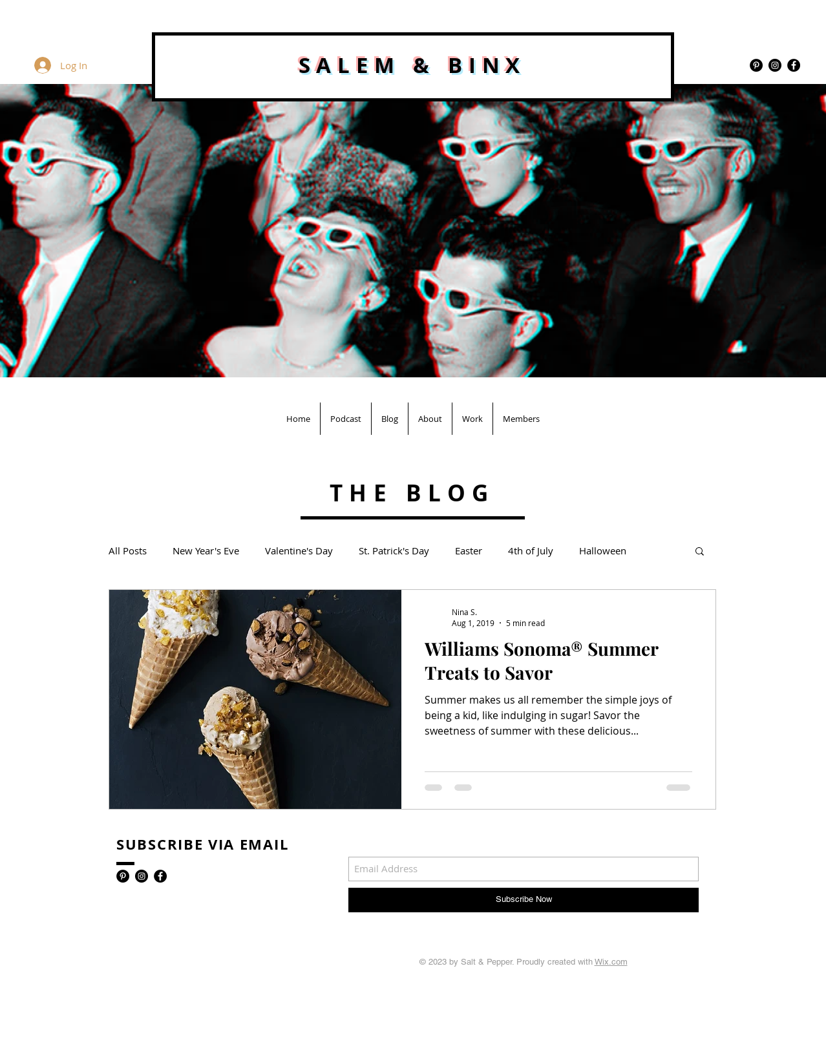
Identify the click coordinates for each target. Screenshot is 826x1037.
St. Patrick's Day (394, 550)
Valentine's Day (299, 550)
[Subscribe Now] (523, 900)
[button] (700, 552)
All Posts (128, 550)
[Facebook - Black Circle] (793, 65)
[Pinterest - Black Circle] (756, 65)
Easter (468, 550)
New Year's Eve (206, 550)
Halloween (602, 550)
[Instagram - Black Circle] (774, 65)
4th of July (530, 550)
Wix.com (611, 962)
